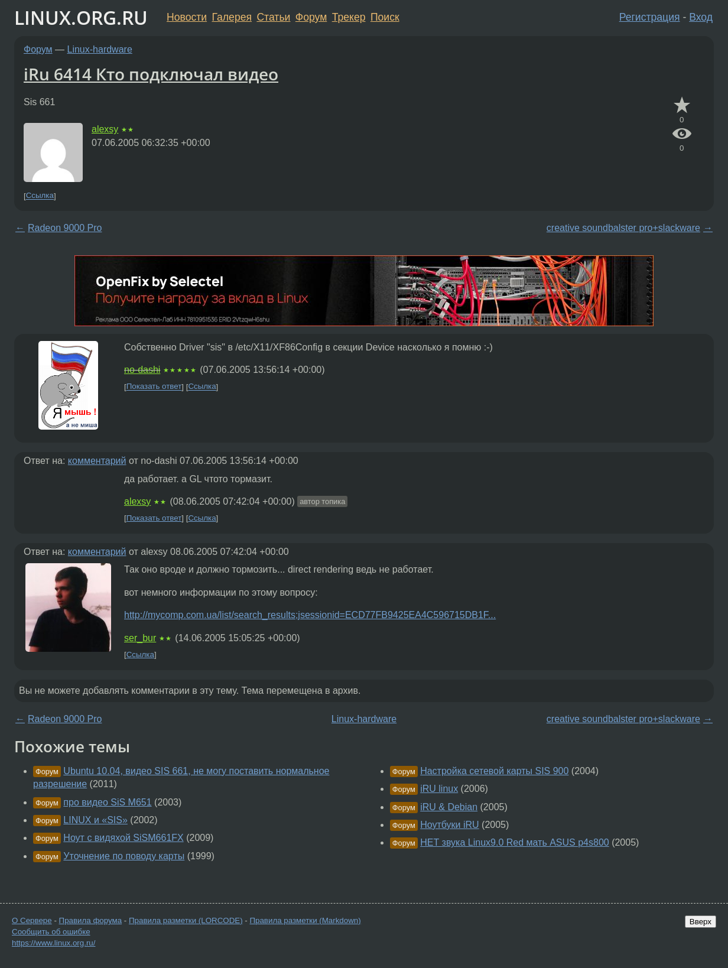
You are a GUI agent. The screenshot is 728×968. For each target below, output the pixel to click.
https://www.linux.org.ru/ (53, 942)
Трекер (349, 17)
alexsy (105, 129)
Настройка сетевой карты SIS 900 (494, 771)
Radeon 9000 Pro (65, 228)
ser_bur (140, 638)
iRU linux (439, 789)
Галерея (232, 17)
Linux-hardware (99, 49)
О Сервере (32, 920)
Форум (311, 17)
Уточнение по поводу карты (123, 856)
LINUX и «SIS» (95, 820)
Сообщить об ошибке (51, 931)
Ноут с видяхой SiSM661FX (123, 838)
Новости (187, 17)
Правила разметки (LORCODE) (186, 920)
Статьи (273, 17)
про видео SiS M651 (107, 802)
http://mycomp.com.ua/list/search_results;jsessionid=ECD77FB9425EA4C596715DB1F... (310, 615)
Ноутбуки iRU (449, 825)
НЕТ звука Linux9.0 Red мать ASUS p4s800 (514, 842)
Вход (701, 17)
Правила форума (90, 920)
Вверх (700, 921)
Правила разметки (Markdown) (304, 920)
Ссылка (40, 195)
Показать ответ (154, 386)
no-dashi (142, 370)
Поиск (384, 17)
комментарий (97, 461)
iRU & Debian (448, 807)
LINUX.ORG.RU (81, 17)
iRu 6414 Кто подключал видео (151, 74)
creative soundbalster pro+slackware (623, 228)
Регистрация (649, 17)
